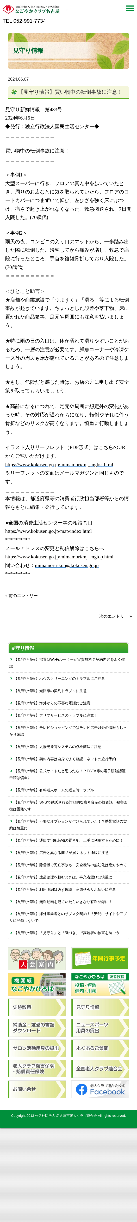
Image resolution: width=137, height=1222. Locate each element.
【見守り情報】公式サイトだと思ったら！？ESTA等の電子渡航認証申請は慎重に (67, 774)
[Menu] (130, 10)
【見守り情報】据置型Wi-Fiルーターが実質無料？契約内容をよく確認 (67, 662)
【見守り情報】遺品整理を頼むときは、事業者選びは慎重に (60, 877)
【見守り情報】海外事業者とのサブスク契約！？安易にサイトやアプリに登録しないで (68, 917)
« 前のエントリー (21, 595)
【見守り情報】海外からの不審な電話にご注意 (49, 703)
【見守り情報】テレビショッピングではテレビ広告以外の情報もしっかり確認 (68, 730)
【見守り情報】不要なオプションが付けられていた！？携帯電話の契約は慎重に (68, 824)
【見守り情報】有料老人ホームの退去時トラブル (51, 790)
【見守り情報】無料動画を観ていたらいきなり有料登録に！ (60, 902)
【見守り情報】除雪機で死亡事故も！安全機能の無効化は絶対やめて (68, 865)
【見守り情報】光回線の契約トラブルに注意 (48, 691)
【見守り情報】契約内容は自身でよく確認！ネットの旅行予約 (62, 759)
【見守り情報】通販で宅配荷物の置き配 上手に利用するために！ (66, 840)
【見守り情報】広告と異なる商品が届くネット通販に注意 (59, 853)
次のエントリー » (115, 616)
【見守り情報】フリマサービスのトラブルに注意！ (53, 715)
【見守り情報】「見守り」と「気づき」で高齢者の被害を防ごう (64, 933)
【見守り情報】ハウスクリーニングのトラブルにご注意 (57, 678)
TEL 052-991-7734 (24, 21)
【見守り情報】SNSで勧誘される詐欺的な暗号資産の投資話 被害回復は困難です (68, 805)
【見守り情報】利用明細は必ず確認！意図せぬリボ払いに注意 (62, 889)
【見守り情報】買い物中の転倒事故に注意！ (70, 92)
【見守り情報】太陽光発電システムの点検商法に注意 (55, 747)
